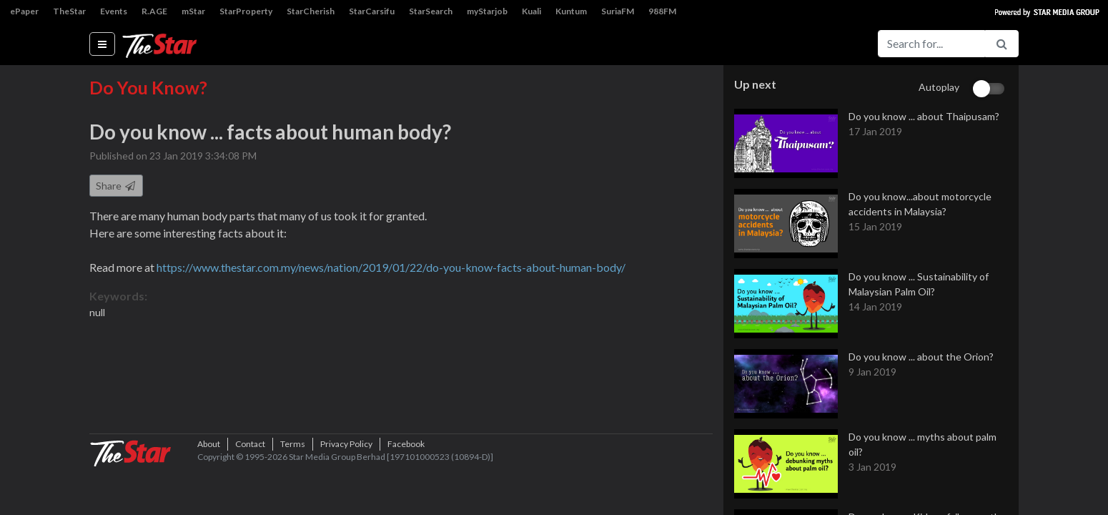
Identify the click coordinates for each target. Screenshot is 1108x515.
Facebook (406, 489)
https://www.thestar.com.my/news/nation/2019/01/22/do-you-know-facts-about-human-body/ (391, 268)
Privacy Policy (346, 489)
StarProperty (245, 11)
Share (116, 187)
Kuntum (571, 11)
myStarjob (487, 11)
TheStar (69, 11)
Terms (292, 489)
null (97, 314)
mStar (193, 11)
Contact (250, 489)
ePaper (24, 11)
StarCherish (311, 11)
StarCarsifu (372, 11)
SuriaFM (617, 11)
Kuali (531, 11)
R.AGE (154, 11)
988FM (662, 11)
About (208, 489)
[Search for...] (931, 43)
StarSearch (430, 11)
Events (113, 11)
